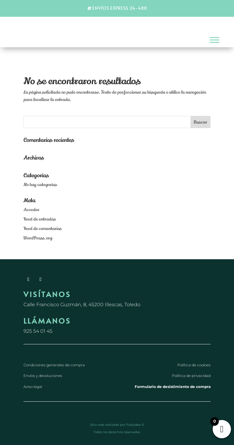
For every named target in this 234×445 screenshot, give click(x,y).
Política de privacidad (191, 375)
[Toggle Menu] (214, 40)
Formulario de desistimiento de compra (173, 386)
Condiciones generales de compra (54, 365)
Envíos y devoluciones (42, 375)
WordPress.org (37, 238)
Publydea (133, 425)
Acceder (31, 210)
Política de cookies (194, 365)
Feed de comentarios (42, 228)
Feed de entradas (39, 219)
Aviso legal (32, 386)
